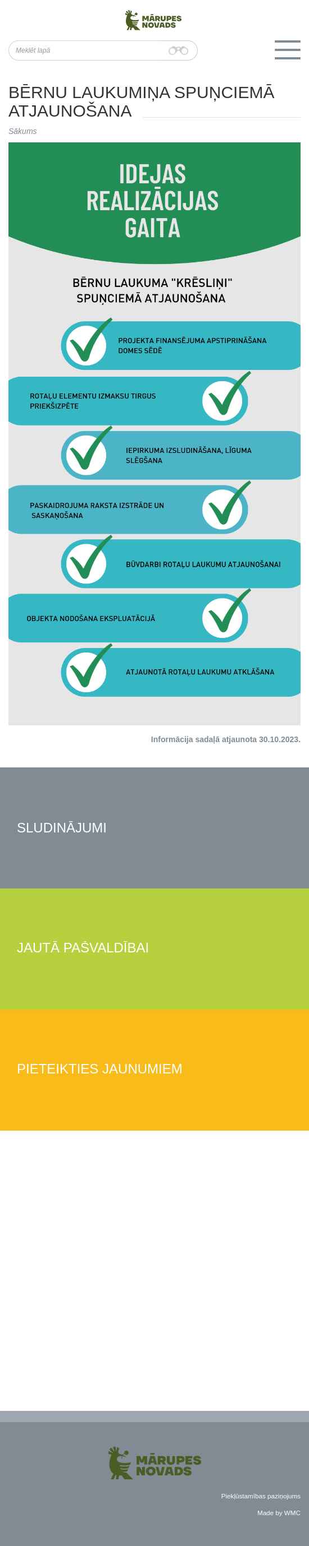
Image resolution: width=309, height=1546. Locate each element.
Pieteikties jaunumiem (100, 1069)
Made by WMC (279, 1512)
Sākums (22, 131)
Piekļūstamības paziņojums (261, 1495)
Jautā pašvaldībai (83, 948)
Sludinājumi (62, 828)
